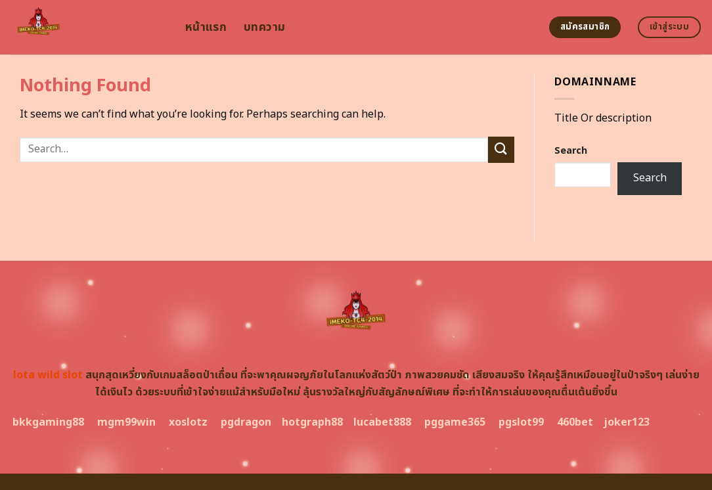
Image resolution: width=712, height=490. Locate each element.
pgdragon (246, 422)
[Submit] (501, 149)
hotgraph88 (312, 422)
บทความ (264, 27)
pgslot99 (521, 422)
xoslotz (188, 422)
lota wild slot (48, 375)
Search (570, 151)
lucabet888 (382, 422)
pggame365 (454, 422)
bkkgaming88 (48, 422)
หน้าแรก (206, 27)
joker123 (627, 422)
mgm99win (126, 422)
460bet (575, 422)
